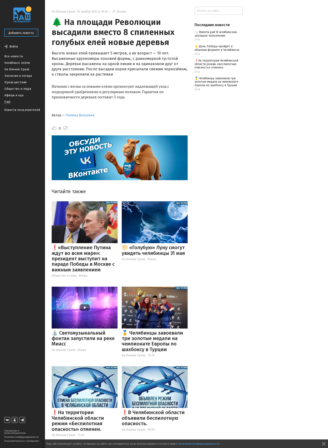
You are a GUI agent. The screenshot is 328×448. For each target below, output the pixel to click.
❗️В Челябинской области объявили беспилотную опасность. (153, 417)
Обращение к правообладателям (15, 432)
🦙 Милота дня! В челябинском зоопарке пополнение (216, 33)
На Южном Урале (17, 69)
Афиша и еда (13, 95)
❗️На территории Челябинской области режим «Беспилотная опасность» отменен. (78, 420)
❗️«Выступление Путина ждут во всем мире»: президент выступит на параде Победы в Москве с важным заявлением (83, 259)
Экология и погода (18, 76)
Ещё (7, 102)
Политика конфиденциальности (21, 437)
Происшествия (15, 82)
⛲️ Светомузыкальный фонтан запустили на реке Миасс (83, 338)
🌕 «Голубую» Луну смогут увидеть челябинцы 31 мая (153, 250)
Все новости (13, 56)
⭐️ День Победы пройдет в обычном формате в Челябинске (217, 48)
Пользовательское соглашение (21, 441)
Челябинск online (17, 63)
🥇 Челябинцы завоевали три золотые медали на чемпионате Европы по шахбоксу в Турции (152, 341)
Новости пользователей (22, 110)
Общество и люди (17, 89)
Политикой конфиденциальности (198, 443)
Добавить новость (21, 33)
